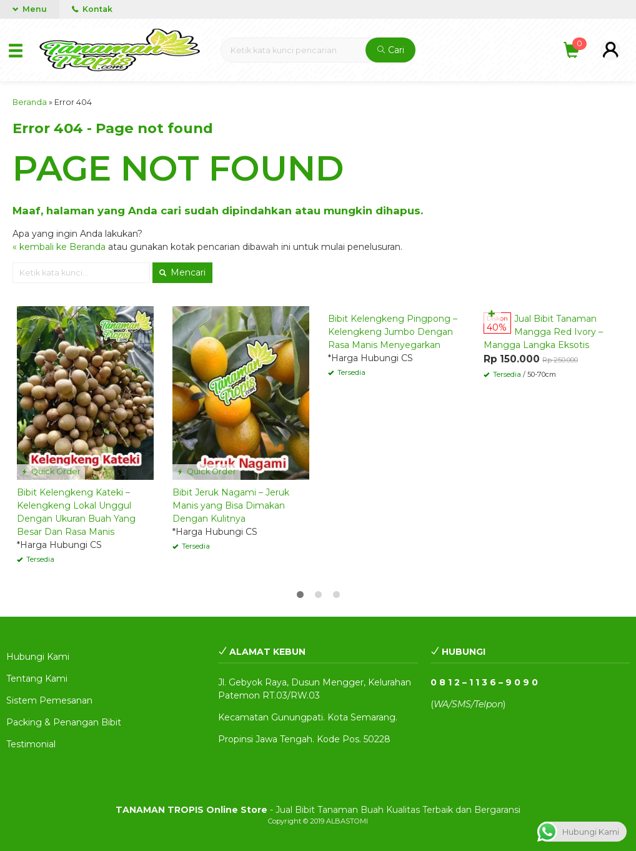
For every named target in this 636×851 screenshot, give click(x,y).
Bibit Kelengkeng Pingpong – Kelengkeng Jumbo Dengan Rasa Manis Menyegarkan (392, 332)
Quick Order (51, 471)
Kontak (92, 9)
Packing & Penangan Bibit (63, 722)
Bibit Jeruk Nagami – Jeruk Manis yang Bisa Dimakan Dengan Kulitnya (230, 505)
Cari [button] (390, 50)
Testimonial (31, 744)
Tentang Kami (36, 678)
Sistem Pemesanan (49, 700)
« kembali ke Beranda (59, 246)
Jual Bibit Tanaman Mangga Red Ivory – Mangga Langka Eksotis (543, 332)
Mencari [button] (182, 272)
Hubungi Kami (37, 656)
